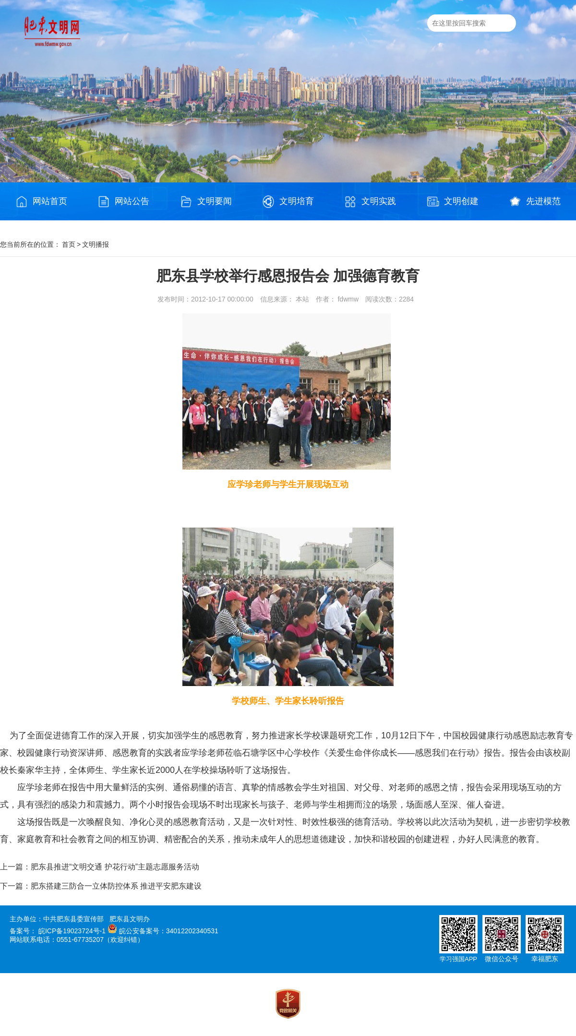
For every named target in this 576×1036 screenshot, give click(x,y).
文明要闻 (206, 201)
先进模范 (535, 201)
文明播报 (95, 244)
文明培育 (288, 201)
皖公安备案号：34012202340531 (168, 931)
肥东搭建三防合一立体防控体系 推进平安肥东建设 (116, 886)
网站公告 (123, 201)
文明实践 (370, 201)
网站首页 (41, 201)
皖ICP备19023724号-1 (72, 931)
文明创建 (453, 201)
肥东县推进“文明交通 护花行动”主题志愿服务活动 (115, 867)
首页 (68, 244)
